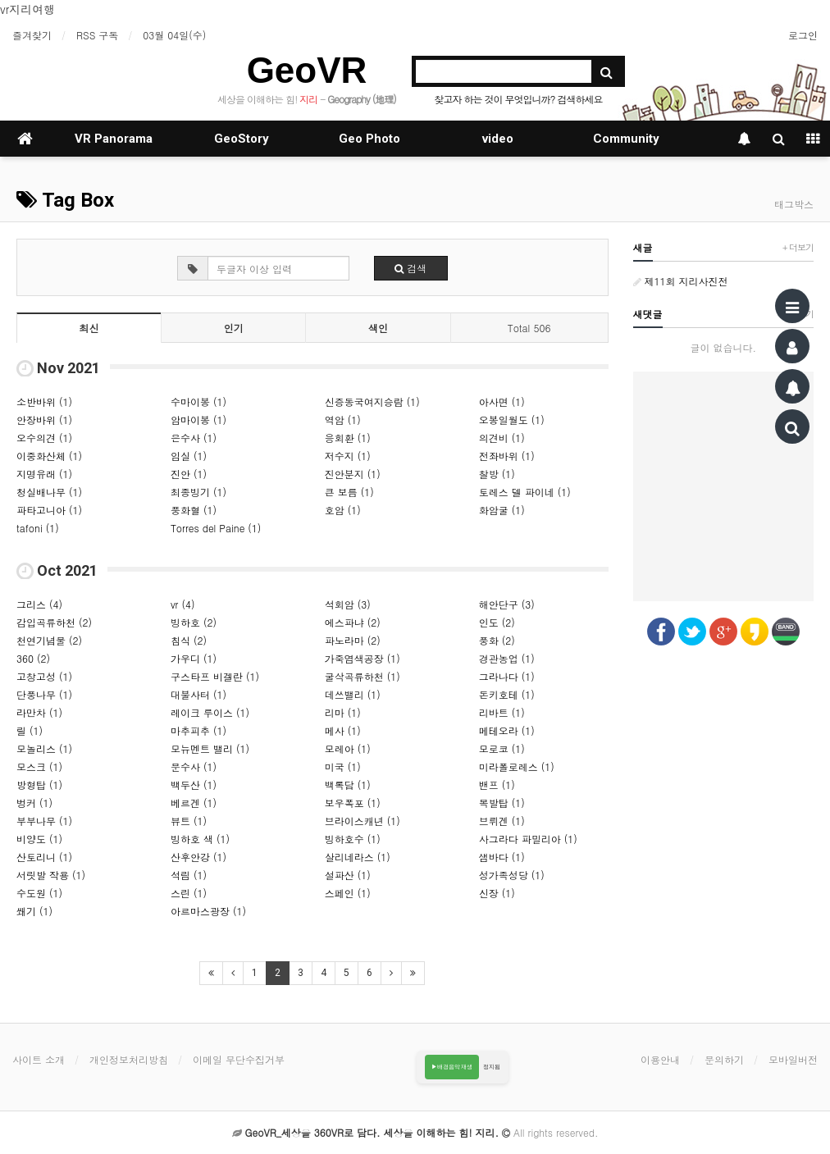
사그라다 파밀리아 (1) (528, 839)
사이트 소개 (38, 1059)
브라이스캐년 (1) (362, 821)
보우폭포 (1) (353, 803)
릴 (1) (29, 730)
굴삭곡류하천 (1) (362, 676)
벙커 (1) (34, 803)
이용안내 (660, 1059)
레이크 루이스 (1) (210, 712)
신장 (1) (497, 893)
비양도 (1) (39, 839)
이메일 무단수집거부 (239, 1059)
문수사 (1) (194, 766)
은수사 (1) (194, 438)
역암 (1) (343, 419)
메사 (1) (343, 730)
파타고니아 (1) (49, 510)
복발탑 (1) (502, 803)
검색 (410, 268)
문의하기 (724, 1059)
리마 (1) (343, 712)
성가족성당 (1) (512, 875)
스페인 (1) (348, 893)
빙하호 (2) (194, 622)
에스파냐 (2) (353, 622)
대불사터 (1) (198, 694)
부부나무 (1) (44, 821)
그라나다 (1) (507, 676)
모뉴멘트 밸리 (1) (210, 748)
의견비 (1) (502, 438)
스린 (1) (189, 893)
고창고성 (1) (44, 676)
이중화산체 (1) (49, 456)
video (497, 138)
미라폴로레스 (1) (516, 766)
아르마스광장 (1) (208, 911)
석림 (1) (189, 875)
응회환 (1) (348, 438)
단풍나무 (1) (44, 694)
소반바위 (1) (44, 401)
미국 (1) (343, 766)
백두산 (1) (194, 784)
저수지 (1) (348, 456)
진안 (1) (189, 474)
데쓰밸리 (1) (353, 694)
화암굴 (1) (502, 510)
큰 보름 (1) (349, 492)
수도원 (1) (39, 893)
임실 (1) (189, 456)
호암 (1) (343, 510)
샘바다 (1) (502, 857)
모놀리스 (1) (44, 748)
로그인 (803, 35)
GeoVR (307, 70)
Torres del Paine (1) (216, 528)
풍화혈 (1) (194, 510)
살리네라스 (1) (357, 857)
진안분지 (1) (353, 474)
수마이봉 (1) (198, 401)
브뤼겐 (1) (502, 821)
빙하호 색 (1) (200, 839)
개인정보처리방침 (128, 1059)
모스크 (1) (39, 766)
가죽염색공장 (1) (362, 658)
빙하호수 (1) (353, 839)
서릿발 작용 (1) (50, 875)
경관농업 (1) (507, 658)
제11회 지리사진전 (680, 281)
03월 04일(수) (174, 35)
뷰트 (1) (189, 821)
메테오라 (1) (507, 730)
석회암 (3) (348, 604)
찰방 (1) (497, 474)
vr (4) (183, 604)
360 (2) (33, 658)
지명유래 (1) (44, 474)
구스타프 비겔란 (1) (215, 676)
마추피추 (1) (198, 730)
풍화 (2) (497, 640)
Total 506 (529, 328)
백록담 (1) (348, 784)
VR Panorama (114, 138)
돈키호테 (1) (507, 694)
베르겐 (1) (194, 803)
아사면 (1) (502, 401)
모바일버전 (793, 1059)
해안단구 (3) (507, 604)
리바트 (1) (502, 712)
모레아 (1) (348, 748)
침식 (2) (189, 640)
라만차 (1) (39, 712)
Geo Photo (369, 138)
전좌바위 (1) (507, 456)
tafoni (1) (37, 528)
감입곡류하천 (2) (54, 622)
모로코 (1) (502, 748)
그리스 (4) (39, 604)
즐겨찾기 (32, 35)
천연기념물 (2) (49, 640)
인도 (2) (497, 622)
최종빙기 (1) (198, 492)
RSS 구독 (97, 35)
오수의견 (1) (44, 438)
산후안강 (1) (198, 857)
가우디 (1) (194, 658)
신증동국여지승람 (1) (372, 401)
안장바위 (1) (44, 419)
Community (626, 138)
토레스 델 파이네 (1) (525, 492)
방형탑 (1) (39, 784)
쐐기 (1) (34, 911)
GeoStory (241, 138)
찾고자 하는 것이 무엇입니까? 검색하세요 (518, 99)
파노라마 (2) (353, 640)
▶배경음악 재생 (452, 1067)
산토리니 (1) (44, 857)
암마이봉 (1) (198, 419)
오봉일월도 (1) (512, 419)
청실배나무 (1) (49, 492)
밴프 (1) (497, 784)
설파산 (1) (348, 875)
